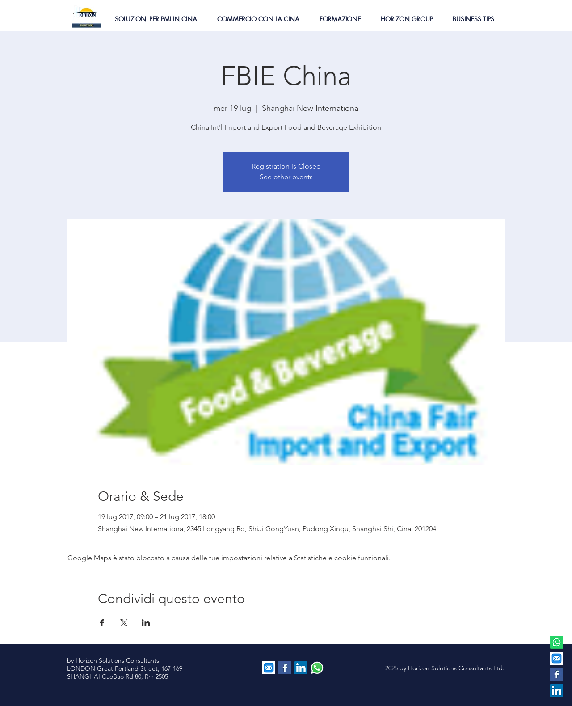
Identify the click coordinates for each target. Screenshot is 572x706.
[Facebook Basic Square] (556, 674)
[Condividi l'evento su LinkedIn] (146, 622)
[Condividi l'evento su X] (124, 622)
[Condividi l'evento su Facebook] (102, 622)
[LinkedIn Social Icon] (556, 690)
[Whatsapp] (556, 642)
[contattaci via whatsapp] (317, 667)
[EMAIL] (556, 658)
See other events (286, 177)
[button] (156, 19)
